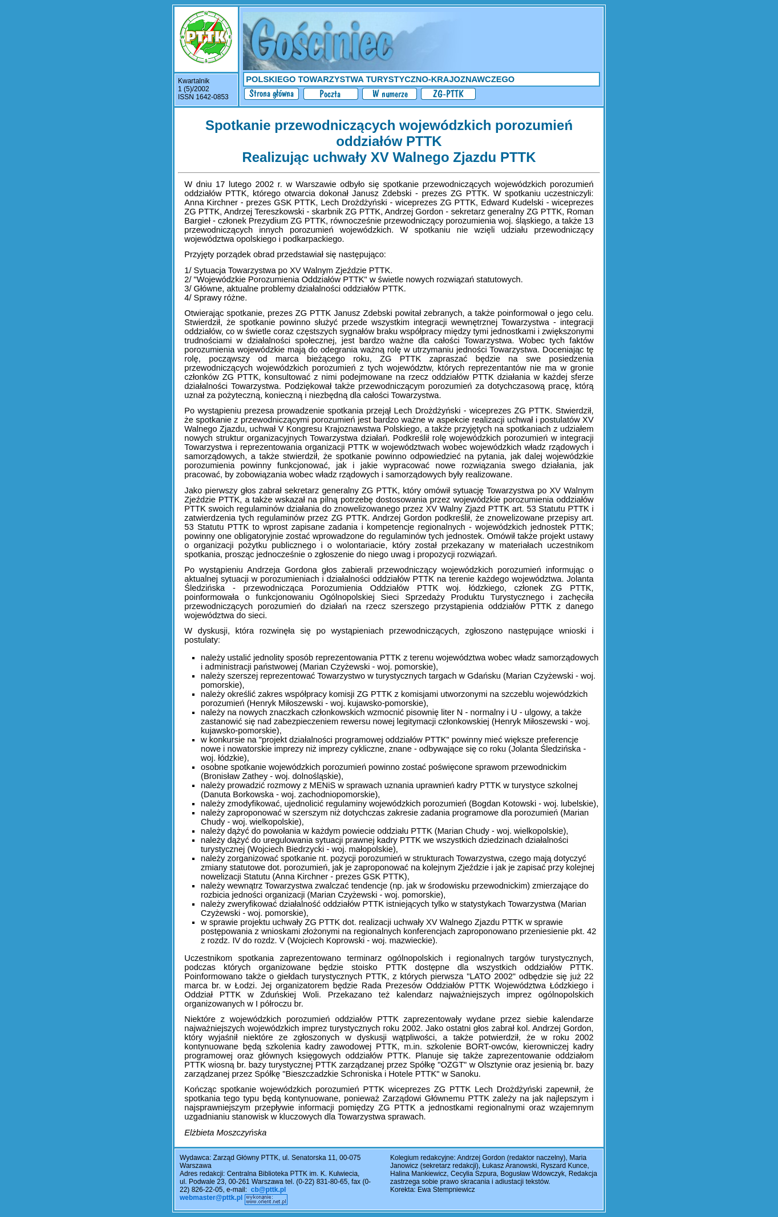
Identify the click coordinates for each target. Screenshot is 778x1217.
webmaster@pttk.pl (211, 1198)
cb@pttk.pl (268, 1190)
